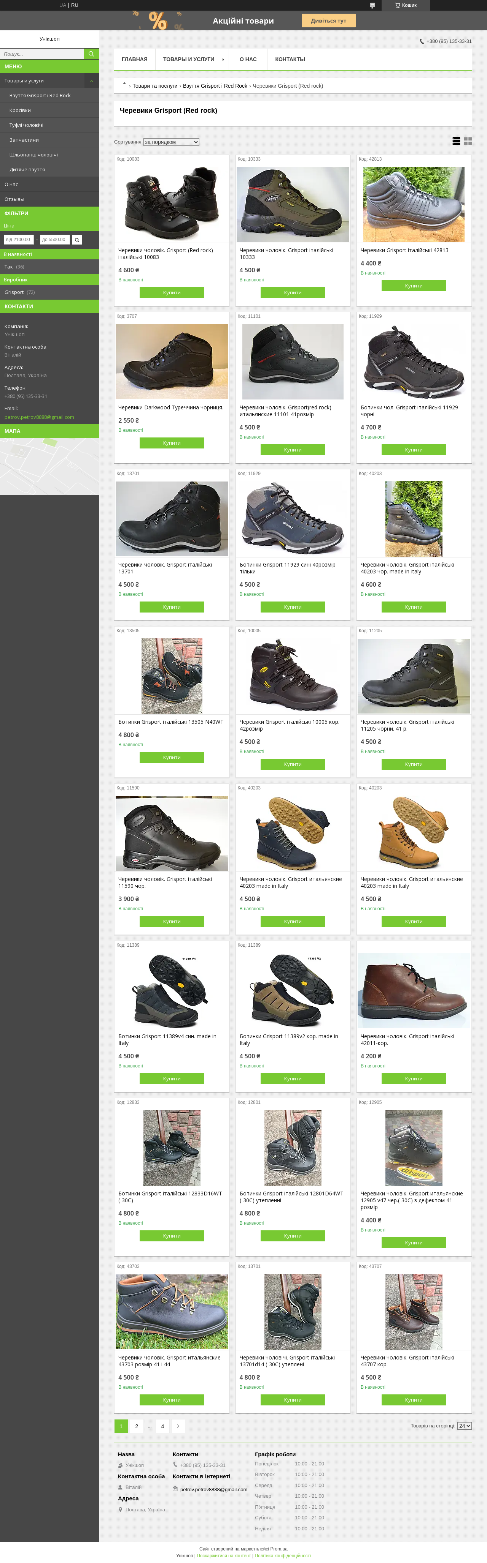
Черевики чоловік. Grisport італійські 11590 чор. (165, 882)
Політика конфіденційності (283, 1555)
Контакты (290, 59)
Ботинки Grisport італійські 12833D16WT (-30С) (170, 1197)
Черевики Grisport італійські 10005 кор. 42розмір (289, 725)
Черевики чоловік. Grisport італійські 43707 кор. (407, 1361)
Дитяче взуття (27, 169)
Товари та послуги (154, 86)
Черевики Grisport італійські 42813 (405, 250)
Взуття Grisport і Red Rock (40, 95)
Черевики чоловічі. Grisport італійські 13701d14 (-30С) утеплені (287, 1361)
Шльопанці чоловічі (34, 154)
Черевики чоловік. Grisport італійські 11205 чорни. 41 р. (407, 725)
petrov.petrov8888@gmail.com (39, 417)
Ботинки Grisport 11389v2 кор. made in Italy (289, 1040)
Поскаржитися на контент (224, 1555)
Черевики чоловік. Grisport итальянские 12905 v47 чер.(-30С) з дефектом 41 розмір (412, 1200)
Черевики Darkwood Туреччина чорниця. (170, 407)
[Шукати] (91, 54)
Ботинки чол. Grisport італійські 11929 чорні (409, 411)
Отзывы (14, 199)
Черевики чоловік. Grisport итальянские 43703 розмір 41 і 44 (169, 1361)
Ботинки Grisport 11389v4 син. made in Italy (167, 1040)
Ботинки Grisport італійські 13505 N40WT (171, 721)
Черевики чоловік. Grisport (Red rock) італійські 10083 (165, 253)
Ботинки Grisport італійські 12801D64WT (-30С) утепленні (292, 1197)
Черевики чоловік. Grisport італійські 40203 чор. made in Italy (407, 568)
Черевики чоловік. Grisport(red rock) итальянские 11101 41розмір (285, 411)
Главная (135, 59)
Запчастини (24, 139)
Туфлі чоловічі (26, 125)
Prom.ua (279, 1549)
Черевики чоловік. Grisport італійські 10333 (286, 253)
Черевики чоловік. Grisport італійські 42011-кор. (407, 1040)
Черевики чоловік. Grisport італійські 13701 (165, 568)
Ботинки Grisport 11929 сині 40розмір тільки (288, 568)
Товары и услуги (24, 80)
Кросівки (20, 110)
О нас (11, 184)
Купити (172, 292)
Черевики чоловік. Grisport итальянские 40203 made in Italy (291, 882)
